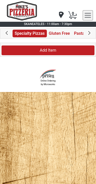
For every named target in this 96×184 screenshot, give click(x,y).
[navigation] (61, 15)
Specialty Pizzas (30, 33)
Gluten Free (59, 33)
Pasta (79, 33)
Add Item (48, 50)
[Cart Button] (72, 15)
